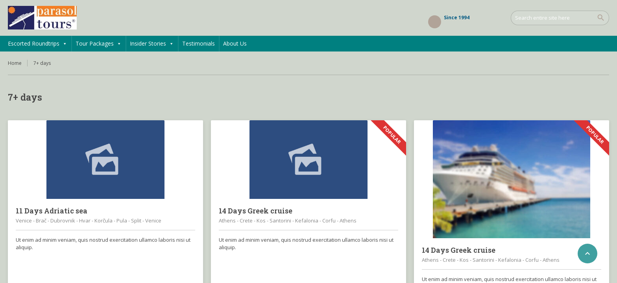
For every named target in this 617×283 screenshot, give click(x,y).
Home (15, 63)
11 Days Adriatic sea (51, 210)
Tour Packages (99, 43)
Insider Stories (152, 43)
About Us (235, 43)
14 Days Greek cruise (255, 210)
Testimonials (198, 43)
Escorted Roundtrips (37, 43)
